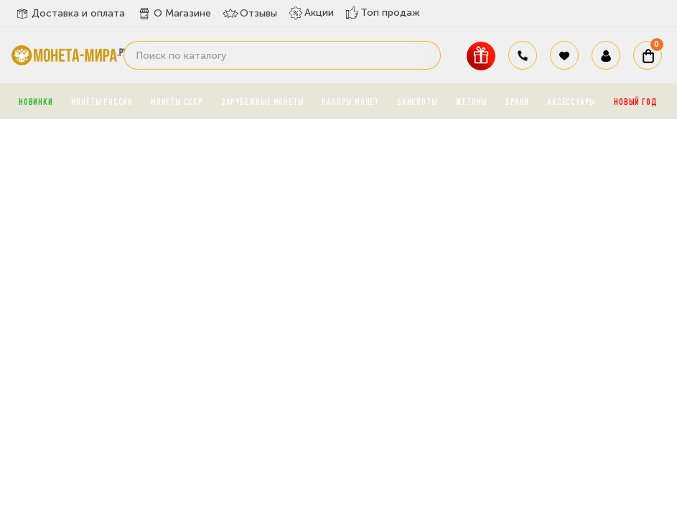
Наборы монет (350, 101)
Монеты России (102, 101)
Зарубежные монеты (262, 101)
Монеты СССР (177, 101)
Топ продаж (382, 12)
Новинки (36, 101)
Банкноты (417, 101)
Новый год (635, 101)
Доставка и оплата (69, 14)
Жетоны (471, 101)
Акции (311, 13)
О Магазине (173, 14)
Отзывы (250, 14)
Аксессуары (571, 101)
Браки (517, 101)
